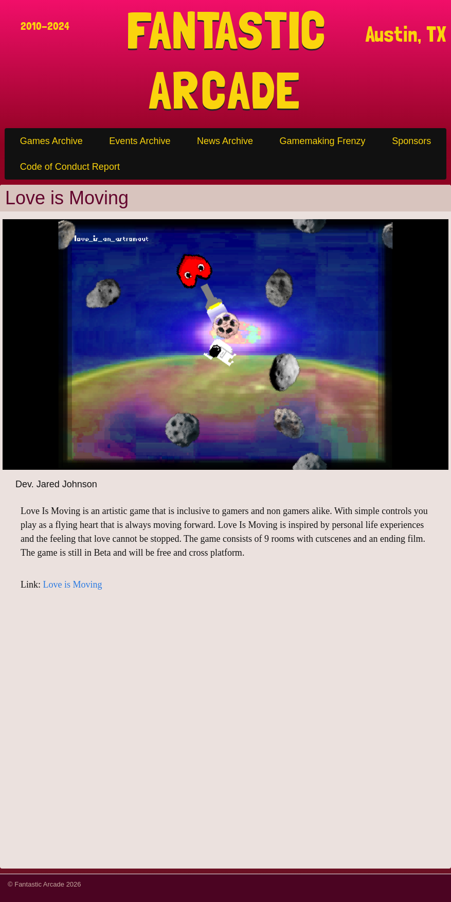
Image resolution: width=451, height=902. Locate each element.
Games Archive (51, 141)
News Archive (225, 141)
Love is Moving (72, 584)
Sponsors (411, 141)
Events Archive (139, 141)
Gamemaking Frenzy (323, 141)
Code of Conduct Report (70, 167)
